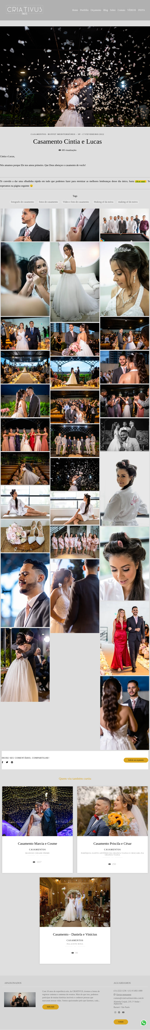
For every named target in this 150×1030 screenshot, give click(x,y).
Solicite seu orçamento (136, 760)
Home (75, 10)
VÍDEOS (131, 10)
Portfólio (84, 10)
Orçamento (96, 10)
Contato (121, 10)
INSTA (141, 10)
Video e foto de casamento (76, 201)
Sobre (113, 10)
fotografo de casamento (22, 201)
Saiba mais (50, 1007)
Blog (105, 10)
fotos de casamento (48, 201)
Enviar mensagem (123, 995)
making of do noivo (128, 201)
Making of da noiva (103, 201)
